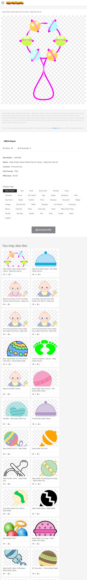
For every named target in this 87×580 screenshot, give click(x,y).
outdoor (31, 200)
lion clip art (58, 204)
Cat (29, 555)
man (22, 191)
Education (50, 562)
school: (5, 562)
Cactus (29, 552)
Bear (14, 555)
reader (31, 213)
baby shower (10, 191)
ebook (7, 209)
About (4, 575)
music (30, 209)
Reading (37, 562)
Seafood (57, 565)
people (60, 213)
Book (23, 562)
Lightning (66, 552)
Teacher (18, 562)
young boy (72, 204)
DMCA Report (10, 141)
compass (53, 200)
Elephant (59, 555)
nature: (5, 552)
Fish (64, 555)
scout (20, 195)
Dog (44, 555)
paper (71, 213)
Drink (28, 565)
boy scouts (43, 191)
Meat (44, 565)
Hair (71, 558)
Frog (69, 555)
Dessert (22, 565)
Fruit (40, 565)
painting (56, 191)
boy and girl (20, 204)
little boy (19, 209)
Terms (10, 575)
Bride (20, 558)
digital (20, 200)
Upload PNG (42, 575)
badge (77, 200)
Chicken (34, 555)
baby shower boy (67, 209)
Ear (52, 558)
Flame (49, 552)
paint (76, 195)
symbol (8, 213)
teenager (44, 204)
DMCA (33, 575)
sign (43, 195)
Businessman (39, 558)
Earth (39, 552)
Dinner (78, 565)
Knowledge (70, 562)
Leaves (23, 552)
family (26, 558)
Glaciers (54, 552)
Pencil (43, 562)
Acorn (11, 552)
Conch (34, 552)
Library (78, 562)
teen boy (19, 213)
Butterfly (24, 555)
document (66, 200)
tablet (33, 204)
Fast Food (34, 565)
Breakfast (11, 565)
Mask (11, 558)
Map (64, 562)
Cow (39, 555)
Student (12, 562)
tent (41, 213)
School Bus (58, 562)
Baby (15, 558)
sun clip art (32, 195)
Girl (75, 558)
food (42, 200)
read (53, 209)
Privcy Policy (18, 575)
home (67, 558)
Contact (27, 575)
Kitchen (72, 565)
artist (50, 213)
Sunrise (78, 552)
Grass (60, 552)
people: (5, 558)
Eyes (55, 558)
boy (79, 558)
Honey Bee (75, 555)
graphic (8, 218)
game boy (42, 209)
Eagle (53, 555)
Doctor (47, 558)
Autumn (16, 552)
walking (61, 558)
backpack (64, 195)
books (53, 195)
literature (8, 195)
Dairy (17, 565)
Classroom (30, 562)
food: (4, 565)
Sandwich (51, 565)
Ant (11, 555)
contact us (55, 128)
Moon (72, 552)
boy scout (8, 200)
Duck (48, 555)
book (31, 191)
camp (67, 191)
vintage (8, 204)
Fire (44, 552)
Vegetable (65, 565)
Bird (19, 555)
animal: (5, 555)
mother (31, 558)
